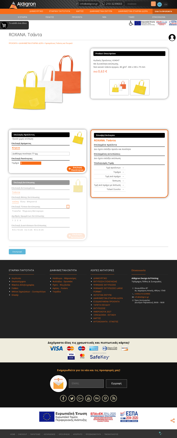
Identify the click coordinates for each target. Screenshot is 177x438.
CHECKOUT (22, 434)
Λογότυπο (16, 278)
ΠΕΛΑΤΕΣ (49, 17)
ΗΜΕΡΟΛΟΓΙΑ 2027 (102, 311)
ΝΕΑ (104, 17)
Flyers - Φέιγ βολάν (61, 284)
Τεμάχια (15, 163)
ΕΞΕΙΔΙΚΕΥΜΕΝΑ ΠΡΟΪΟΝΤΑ (106, 301)
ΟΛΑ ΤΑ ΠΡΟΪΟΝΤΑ (163, 11)
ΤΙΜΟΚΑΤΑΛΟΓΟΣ (111, 434)
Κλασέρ (15, 295)
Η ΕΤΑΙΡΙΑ (22, 17)
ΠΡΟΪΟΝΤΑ (77, 17)
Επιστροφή (17, 251)
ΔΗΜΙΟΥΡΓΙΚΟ (36, 11)
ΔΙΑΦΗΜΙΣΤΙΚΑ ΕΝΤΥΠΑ (101, 11)
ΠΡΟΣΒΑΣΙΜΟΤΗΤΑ (93, 434)
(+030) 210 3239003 (142, 293)
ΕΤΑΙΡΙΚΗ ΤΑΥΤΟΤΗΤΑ (59, 11)
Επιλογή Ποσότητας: (22, 158)
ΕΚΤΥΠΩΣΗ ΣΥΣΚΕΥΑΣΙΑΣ (105, 281)
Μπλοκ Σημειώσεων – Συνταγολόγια (28, 291)
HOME (12, 434)
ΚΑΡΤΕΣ (80, 11)
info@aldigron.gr (142, 297)
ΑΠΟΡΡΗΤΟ (77, 434)
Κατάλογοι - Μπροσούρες (64, 278)
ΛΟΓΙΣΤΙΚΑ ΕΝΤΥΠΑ (102, 295)
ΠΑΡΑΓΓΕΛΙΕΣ (35, 434)
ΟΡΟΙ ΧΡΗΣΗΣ (64, 434)
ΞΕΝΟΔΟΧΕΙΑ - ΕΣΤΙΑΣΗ (104, 314)
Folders (15, 288)
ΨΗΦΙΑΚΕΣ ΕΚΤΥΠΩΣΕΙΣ (104, 284)
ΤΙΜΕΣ (131, 17)
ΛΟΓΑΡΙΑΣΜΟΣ (49, 434)
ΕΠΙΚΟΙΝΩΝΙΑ (158, 17)
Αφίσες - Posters (60, 288)
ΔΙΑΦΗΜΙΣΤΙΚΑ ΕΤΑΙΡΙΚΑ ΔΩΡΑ (133, 11)
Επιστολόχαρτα (19, 281)
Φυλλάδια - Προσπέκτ (63, 281)
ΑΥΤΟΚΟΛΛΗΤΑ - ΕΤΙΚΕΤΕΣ (105, 321)
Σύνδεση (172, 37)
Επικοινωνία (139, 270)
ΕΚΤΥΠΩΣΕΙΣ (99, 308)
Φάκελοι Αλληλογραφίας (23, 284)
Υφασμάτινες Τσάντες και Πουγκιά (58, 43)
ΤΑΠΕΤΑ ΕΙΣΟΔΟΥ (101, 305)
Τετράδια (57, 291)
